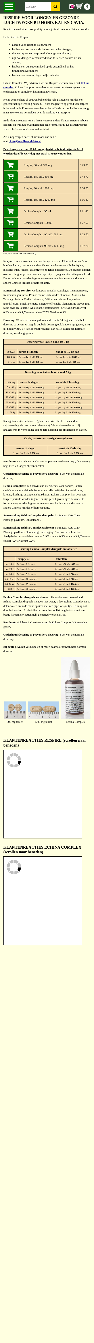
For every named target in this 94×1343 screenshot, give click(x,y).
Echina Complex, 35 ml (37, 211)
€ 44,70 (83, 176)
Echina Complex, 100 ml (38, 222)
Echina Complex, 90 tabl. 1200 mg (44, 246)
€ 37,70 (83, 246)
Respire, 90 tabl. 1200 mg (38, 188)
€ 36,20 (83, 188)
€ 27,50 (83, 222)
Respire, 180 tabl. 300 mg (38, 176)
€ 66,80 (83, 199)
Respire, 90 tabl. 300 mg (38, 165)
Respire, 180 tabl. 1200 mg (39, 199)
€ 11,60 (83, 211)
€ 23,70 (83, 234)
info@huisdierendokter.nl (25, 141)
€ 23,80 (83, 165)
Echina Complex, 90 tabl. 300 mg (43, 234)
